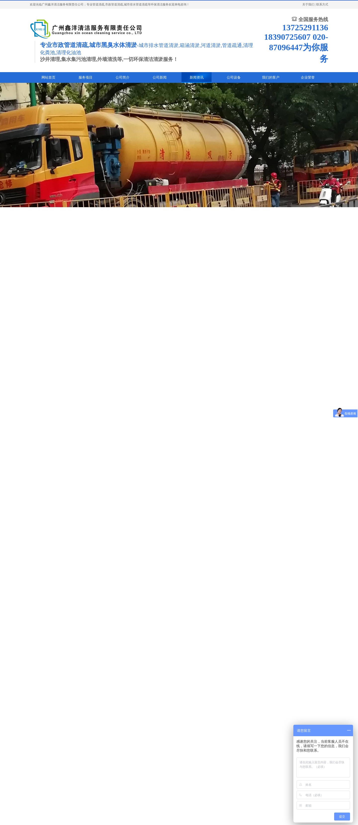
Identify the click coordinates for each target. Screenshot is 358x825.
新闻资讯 (197, 77)
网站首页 (48, 77)
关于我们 (308, 4)
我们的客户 (270, 77)
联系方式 (322, 4)
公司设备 (234, 77)
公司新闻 (160, 77)
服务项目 (85, 77)
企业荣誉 (308, 77)
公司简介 (123, 77)
